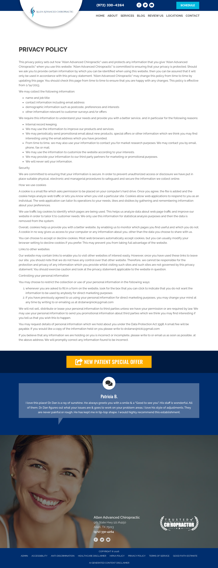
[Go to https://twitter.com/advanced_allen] (145, 6)
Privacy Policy (136, 556)
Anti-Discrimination (62, 556)
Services (127, 15)
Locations (174, 15)
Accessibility (39, 556)
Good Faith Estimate (185, 556)
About (112, 15)
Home (100, 15)
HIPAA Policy (117, 556)
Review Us (155, 15)
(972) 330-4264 (110, 5)
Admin (24, 556)
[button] (109, 362)
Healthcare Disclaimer (92, 556)
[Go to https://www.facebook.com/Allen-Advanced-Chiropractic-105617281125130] (139, 6)
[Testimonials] (109, 400)
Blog (141, 15)
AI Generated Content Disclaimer (109, 563)
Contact (193, 15)
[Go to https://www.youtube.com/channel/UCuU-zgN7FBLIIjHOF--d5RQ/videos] (151, 6)
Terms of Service (159, 556)
